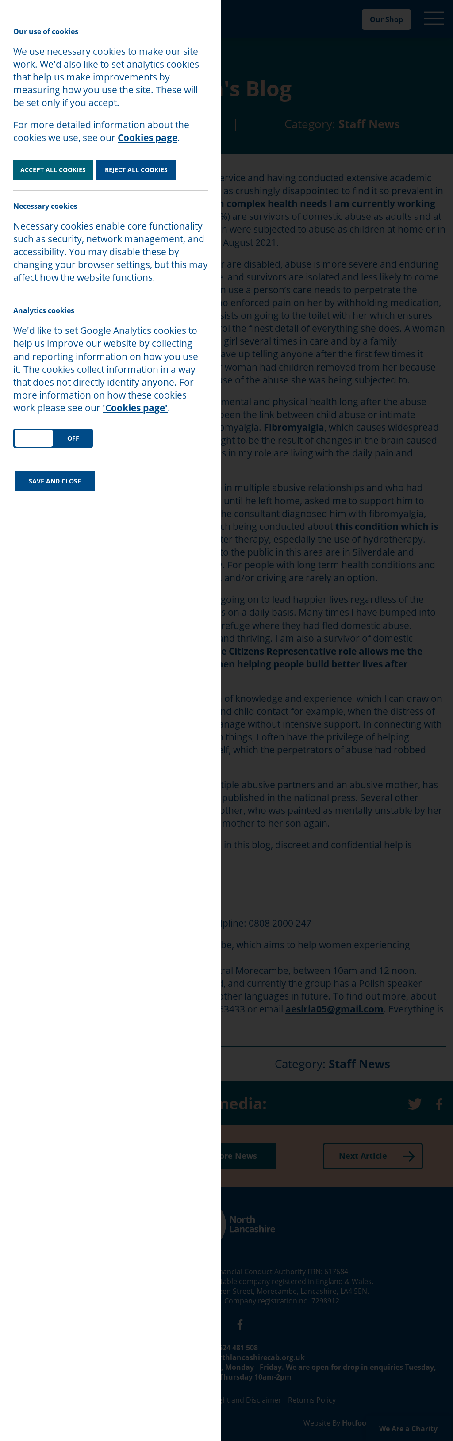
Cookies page (147, 137)
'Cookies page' (135, 408)
